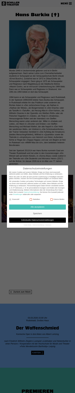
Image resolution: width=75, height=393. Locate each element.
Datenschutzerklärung (31, 191)
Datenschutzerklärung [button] (38, 223)
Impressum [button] (48, 223)
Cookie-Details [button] (28, 223)
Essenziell (14, 198)
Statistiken (35, 198)
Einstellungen (17, 193)
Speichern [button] (37, 212)
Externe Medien (57, 198)
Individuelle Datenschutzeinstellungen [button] (37, 218)
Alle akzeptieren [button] (38, 205)
